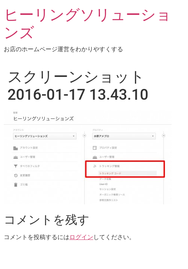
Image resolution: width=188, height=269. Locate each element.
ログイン (81, 237)
